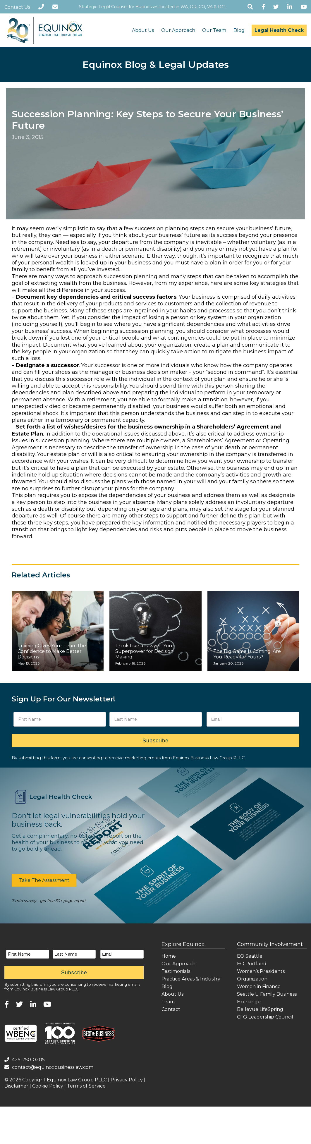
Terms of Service (86, 1086)
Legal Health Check (279, 30)
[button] (44, 880)
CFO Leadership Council (265, 1017)
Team (168, 1001)
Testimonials (175, 971)
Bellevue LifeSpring (260, 1009)
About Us (143, 30)
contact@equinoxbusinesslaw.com (48, 1067)
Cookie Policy (47, 1086)
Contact (170, 1009)
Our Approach (178, 30)
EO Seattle (249, 956)
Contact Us (17, 7)
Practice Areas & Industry (190, 979)
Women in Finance (259, 986)
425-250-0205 (24, 1059)
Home (168, 956)
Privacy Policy (127, 1080)
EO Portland (252, 963)
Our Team (214, 30)
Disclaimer (16, 1086)
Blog (239, 30)
